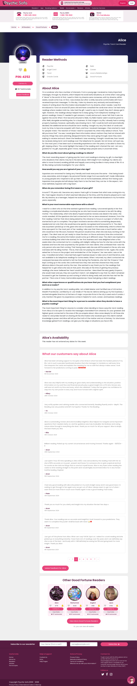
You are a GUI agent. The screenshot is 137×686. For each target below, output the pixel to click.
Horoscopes (13, 665)
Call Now (23, 83)
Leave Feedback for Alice (55, 568)
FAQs (41, 659)
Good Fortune (41, 27)
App (42, 8)
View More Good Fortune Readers (84, 621)
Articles (87, 8)
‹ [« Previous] (69, 559)
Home (13, 27)
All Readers (26, 27)
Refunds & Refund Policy (78, 659)
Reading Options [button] (51, 8)
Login (132, 3)
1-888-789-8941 (66, 15)
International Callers (27, 685)
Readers (12, 661)
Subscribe (114, 644)
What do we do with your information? (83, 663)
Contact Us (43, 657)
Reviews (80, 8)
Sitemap (38, 685)
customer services (106, 664)
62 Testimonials (23, 89)
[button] (131, 680)
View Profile (56, 612)
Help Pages (44, 661)
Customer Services (98, 8)
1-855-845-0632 (29, 15)
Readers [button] (35, 8)
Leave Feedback (23, 95)
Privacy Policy (75, 657)
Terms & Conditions (77, 661)
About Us (12, 659)
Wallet (62, 8)
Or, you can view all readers (84, 626)
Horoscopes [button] (70, 8)
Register (123, 3)
